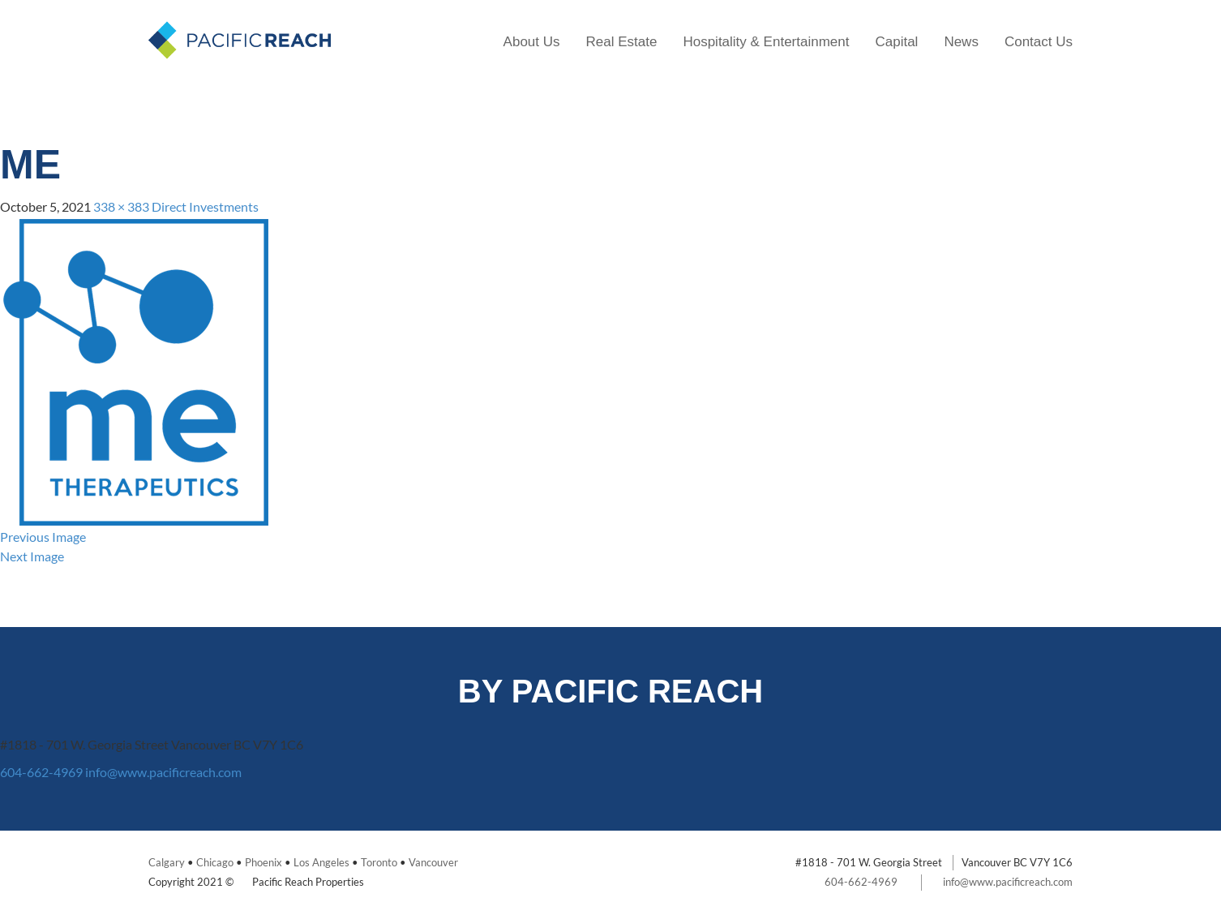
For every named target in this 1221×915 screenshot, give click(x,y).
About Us (531, 41)
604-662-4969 (41, 772)
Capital (896, 41)
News (961, 41)
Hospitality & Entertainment (766, 41)
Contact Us (1039, 41)
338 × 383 (121, 206)
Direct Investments (205, 206)
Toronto (379, 862)
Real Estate (622, 41)
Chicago (214, 862)
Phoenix (263, 862)
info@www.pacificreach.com (163, 772)
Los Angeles (321, 862)
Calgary (166, 862)
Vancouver (433, 862)
